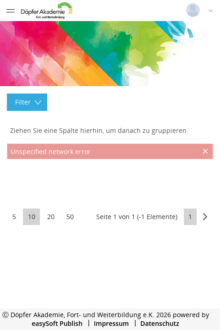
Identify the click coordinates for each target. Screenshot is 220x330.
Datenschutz (159, 323)
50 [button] (70, 216)
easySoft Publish (57, 323)
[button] (205, 217)
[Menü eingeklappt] (10, 10)
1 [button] (190, 216)
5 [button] (14, 216)
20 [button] (51, 216)
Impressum (111, 323)
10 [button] (31, 216)
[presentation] (110, 182)
